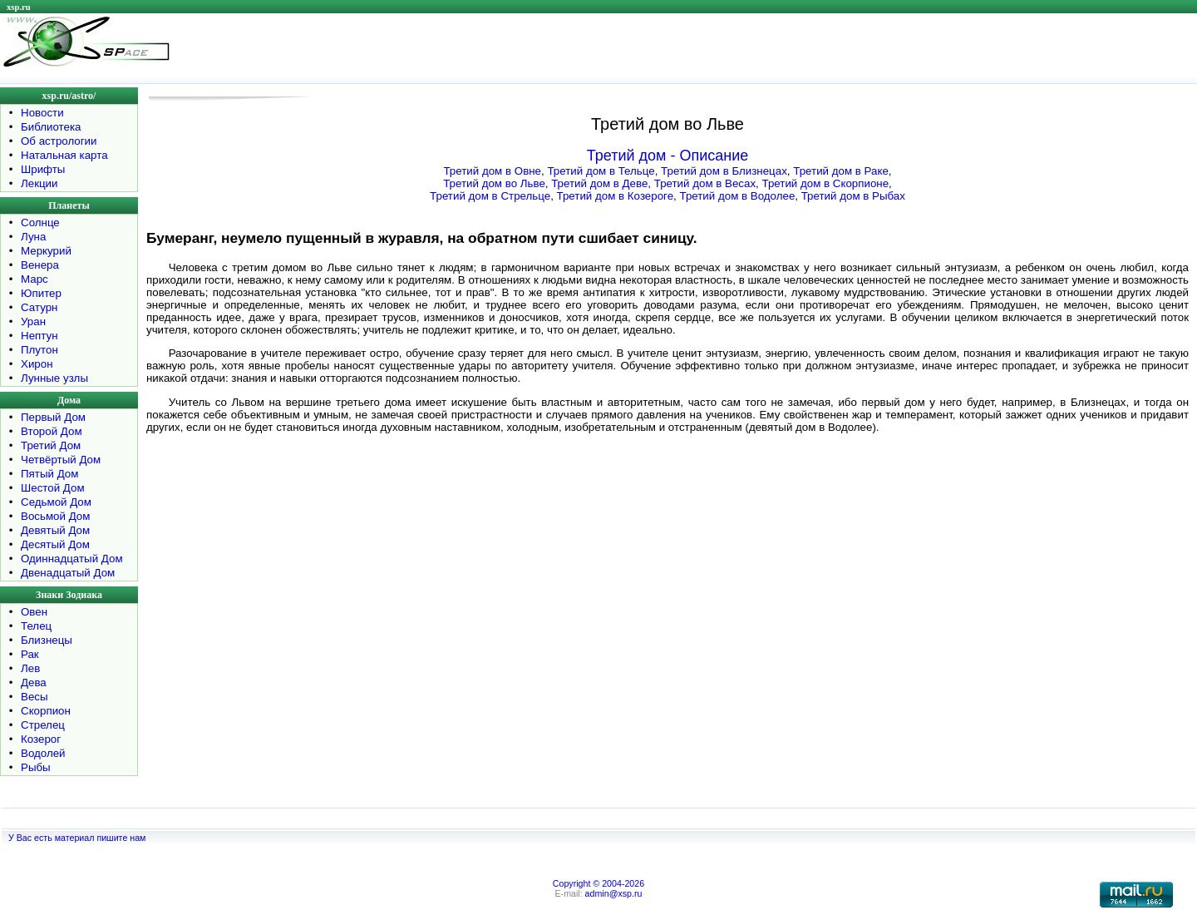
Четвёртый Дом (61, 459)
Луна (33, 236)
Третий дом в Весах (705, 183)
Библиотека (51, 127)
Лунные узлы (54, 378)
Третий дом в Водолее (737, 196)
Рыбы (36, 767)
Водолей (43, 753)
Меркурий (46, 251)
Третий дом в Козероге (615, 196)
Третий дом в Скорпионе (825, 183)
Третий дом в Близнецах (724, 171)
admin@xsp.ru (614, 893)
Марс (34, 279)
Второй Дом (51, 431)
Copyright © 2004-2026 (598, 883)
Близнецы (46, 640)
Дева (34, 682)
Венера (40, 265)
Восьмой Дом (55, 516)
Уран (33, 321)
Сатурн (39, 307)
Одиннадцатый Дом (72, 558)
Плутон (39, 350)
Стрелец (43, 725)
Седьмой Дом (56, 502)
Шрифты (43, 169)
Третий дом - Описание (667, 155)
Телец (36, 626)
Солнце (40, 222)
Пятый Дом (49, 473)
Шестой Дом (53, 488)
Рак (30, 654)
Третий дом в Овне (492, 171)
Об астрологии (59, 141)
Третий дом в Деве (599, 183)
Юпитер (41, 293)
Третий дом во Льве (494, 183)
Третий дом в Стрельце (490, 196)
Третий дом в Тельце (600, 171)
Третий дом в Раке (841, 171)
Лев (30, 668)
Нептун (39, 335)
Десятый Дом (55, 544)
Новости (42, 112)
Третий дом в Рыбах (853, 196)
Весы (34, 696)
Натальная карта (64, 155)
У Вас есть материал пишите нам (76, 838)
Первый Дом (53, 417)
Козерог (41, 739)
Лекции (39, 183)
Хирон (37, 364)
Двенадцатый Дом (68, 572)
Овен (34, 612)
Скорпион (46, 711)
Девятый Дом (55, 530)
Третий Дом (51, 445)
